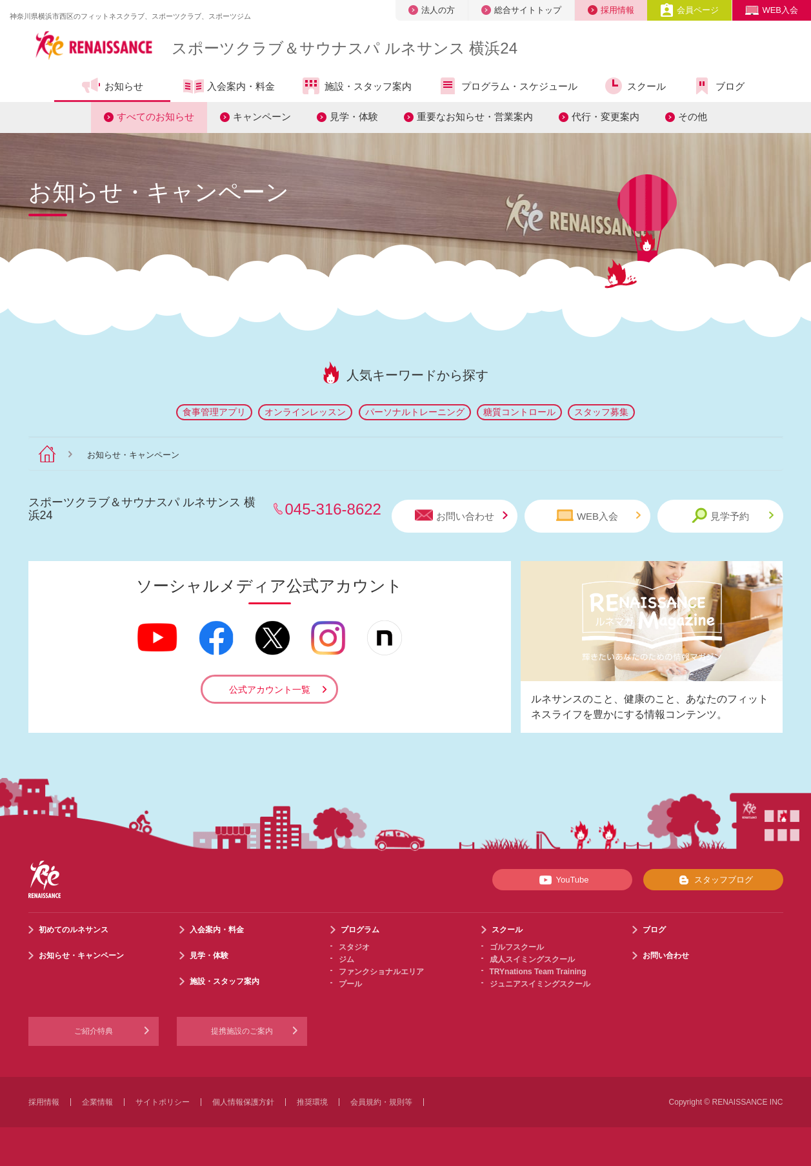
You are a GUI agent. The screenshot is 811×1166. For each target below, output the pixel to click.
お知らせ (112, 85)
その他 (692, 116)
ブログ (718, 85)
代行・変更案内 (605, 116)
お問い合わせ (461, 515)
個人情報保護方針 (243, 1102)
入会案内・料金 (229, 87)
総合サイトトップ (521, 10)
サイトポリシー (162, 1102)
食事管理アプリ (214, 412)
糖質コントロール (519, 412)
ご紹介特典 (93, 1031)
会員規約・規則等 (381, 1102)
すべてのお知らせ (155, 116)
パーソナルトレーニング (415, 412)
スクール (634, 85)
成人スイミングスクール (532, 959)
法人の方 (431, 10)
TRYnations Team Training (538, 971)
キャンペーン (262, 116)
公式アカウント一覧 (269, 689)
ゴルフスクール (517, 947)
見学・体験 (354, 116)
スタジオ (354, 947)
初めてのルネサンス (73, 929)
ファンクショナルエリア (381, 971)
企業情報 (97, 1102)
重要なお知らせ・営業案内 (475, 116)
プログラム (360, 929)
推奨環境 (312, 1102)
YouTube (561, 880)
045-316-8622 (333, 509)
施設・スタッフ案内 (356, 85)
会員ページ (689, 10)
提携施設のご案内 (242, 1031)
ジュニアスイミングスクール (540, 983)
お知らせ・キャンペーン (81, 955)
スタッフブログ (713, 880)
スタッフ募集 (601, 412)
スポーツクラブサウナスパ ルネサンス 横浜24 (344, 48)
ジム (346, 959)
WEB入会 (771, 10)
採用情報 (611, 10)
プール (350, 983)
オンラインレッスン (305, 412)
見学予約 (733, 515)
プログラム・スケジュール (507, 85)
